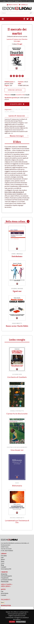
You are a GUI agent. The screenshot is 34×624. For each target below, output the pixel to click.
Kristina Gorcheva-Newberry (17, 447)
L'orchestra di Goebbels (17, 377)
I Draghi (19, 44)
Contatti (3, 567)
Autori (3, 559)
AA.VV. (17, 483)
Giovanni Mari (17, 374)
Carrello (23, 4)
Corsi (2, 563)
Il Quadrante (5, 578)
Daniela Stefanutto (17, 411)
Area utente (12, 4)
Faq (2, 591)
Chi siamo (4, 555)
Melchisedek (4, 581)
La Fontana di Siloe (6, 579)
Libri (2, 557)
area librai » (6, 586)
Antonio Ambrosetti (17, 517)
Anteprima (4, 574)
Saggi (12, 111)
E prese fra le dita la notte (17, 414)
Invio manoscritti (6, 569)
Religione (25, 109)
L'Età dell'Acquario (6, 576)
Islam (7, 111)
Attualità (16, 109)
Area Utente (4, 593)
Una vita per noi (17, 450)
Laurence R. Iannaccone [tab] (19, 116)
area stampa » (6, 584)
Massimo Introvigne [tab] (19, 136)
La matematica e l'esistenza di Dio (17, 521)
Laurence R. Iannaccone (14, 39)
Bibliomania (17, 486)
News (2, 561)
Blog (2, 565)
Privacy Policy (20, 622)
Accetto (12, 622)
